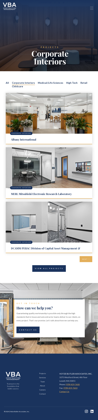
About (42, 386)
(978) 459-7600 (73, 384)
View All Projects (47, 268)
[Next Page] (86, 259)
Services (42, 377)
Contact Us (26, 330)
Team (42, 381)
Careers (42, 390)
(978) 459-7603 (70, 388)
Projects (42, 373)
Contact (42, 394)
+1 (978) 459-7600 (45, 2)
